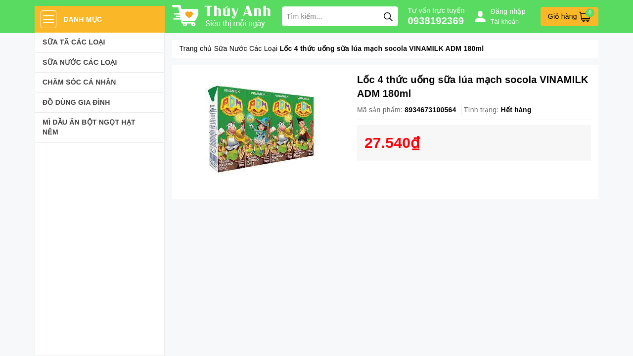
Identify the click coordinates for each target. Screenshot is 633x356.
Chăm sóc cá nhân (79, 82)
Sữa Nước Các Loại (80, 62)
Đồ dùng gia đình (76, 102)
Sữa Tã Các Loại (74, 42)
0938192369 (436, 20)
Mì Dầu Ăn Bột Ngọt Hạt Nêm (89, 127)
